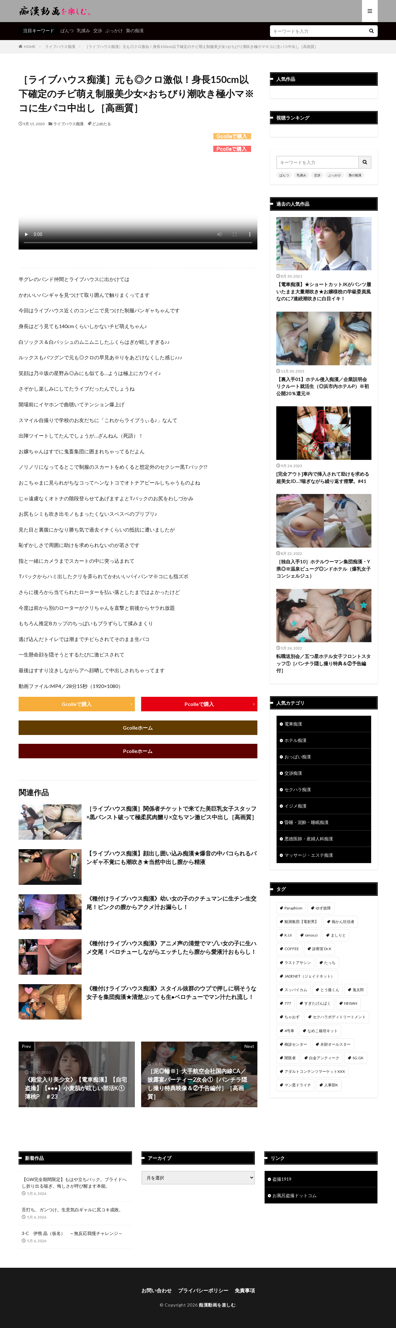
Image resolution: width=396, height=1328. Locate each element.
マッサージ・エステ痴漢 (308, 855)
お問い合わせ (156, 1291)
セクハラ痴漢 (297, 789)
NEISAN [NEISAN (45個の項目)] (350, 1003)
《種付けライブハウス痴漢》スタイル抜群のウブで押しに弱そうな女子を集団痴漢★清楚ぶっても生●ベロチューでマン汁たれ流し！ (171, 992)
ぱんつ (67, 30)
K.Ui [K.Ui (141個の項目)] (288, 935)
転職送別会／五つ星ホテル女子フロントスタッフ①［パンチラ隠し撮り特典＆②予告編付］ (323, 663)
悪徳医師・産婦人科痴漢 (308, 838)
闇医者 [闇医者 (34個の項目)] (290, 1057)
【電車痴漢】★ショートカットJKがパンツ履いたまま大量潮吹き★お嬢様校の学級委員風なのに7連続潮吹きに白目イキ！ (323, 291)
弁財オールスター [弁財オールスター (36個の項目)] (335, 1044)
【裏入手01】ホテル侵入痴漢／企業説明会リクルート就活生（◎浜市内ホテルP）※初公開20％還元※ (322, 386)
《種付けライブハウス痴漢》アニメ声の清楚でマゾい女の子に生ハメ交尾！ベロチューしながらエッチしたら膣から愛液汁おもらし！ (171, 947)
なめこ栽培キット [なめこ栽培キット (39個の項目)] (322, 1030)
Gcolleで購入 (77, 704)
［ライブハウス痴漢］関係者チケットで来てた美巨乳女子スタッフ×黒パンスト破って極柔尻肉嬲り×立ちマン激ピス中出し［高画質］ (171, 812)
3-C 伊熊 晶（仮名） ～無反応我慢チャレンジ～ (72, 1233)
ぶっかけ (114, 30)
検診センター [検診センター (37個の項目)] (295, 1044)
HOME (30, 46)
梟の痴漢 (135, 30)
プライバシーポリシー (203, 1291)
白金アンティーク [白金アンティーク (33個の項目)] (324, 1057)
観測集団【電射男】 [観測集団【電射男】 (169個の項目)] (301, 921)
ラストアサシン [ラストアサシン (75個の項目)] (297, 962)
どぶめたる (101, 123)
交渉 (97, 30)
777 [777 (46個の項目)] (287, 1003)
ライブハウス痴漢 (60, 46)
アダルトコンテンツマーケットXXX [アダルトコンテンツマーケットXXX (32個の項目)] (314, 1071)
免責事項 (245, 1291)
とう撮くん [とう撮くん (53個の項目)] (329, 989)
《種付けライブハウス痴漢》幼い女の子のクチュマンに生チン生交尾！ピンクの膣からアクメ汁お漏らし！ (171, 902)
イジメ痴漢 (295, 805)
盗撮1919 (282, 1179)
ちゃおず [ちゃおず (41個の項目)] (292, 1016)
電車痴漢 (293, 723)
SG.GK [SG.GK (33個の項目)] (358, 1057)
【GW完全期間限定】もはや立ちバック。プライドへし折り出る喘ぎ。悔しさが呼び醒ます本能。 (74, 1183)
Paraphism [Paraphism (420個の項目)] (293, 908)
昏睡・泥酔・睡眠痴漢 (306, 822)
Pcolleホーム (137, 751)
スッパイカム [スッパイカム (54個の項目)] (295, 989)
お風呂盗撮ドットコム (295, 1195)
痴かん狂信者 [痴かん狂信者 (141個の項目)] (343, 921)
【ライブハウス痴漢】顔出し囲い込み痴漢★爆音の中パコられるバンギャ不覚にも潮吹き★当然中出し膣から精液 (171, 858)
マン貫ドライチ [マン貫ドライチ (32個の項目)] (297, 1085)
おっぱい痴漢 (297, 756)
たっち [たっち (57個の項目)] (330, 962)
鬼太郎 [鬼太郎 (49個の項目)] (358, 989)
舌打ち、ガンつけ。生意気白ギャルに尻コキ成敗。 (72, 1210)
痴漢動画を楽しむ (217, 1305)
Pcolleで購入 (199, 704)
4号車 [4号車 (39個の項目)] (289, 1030)
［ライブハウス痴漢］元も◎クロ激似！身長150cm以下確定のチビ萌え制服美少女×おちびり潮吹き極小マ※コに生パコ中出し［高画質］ (201, 46)
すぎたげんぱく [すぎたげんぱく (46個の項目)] (317, 1003)
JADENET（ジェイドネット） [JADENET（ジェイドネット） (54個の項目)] (309, 976)
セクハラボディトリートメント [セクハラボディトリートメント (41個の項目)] (339, 1016)
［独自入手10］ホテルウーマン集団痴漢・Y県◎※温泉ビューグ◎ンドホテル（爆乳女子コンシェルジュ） (323, 569)
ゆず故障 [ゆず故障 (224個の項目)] (323, 908)
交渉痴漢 (293, 773)
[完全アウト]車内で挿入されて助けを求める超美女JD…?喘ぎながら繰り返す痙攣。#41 (322, 477)
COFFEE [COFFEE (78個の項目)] (291, 948)
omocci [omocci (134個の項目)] (311, 935)
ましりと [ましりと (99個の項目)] (338, 935)
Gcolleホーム (138, 728)
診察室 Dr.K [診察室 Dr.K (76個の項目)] (321, 948)
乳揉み (83, 30)
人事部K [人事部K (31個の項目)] (331, 1085)
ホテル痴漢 (295, 740)
